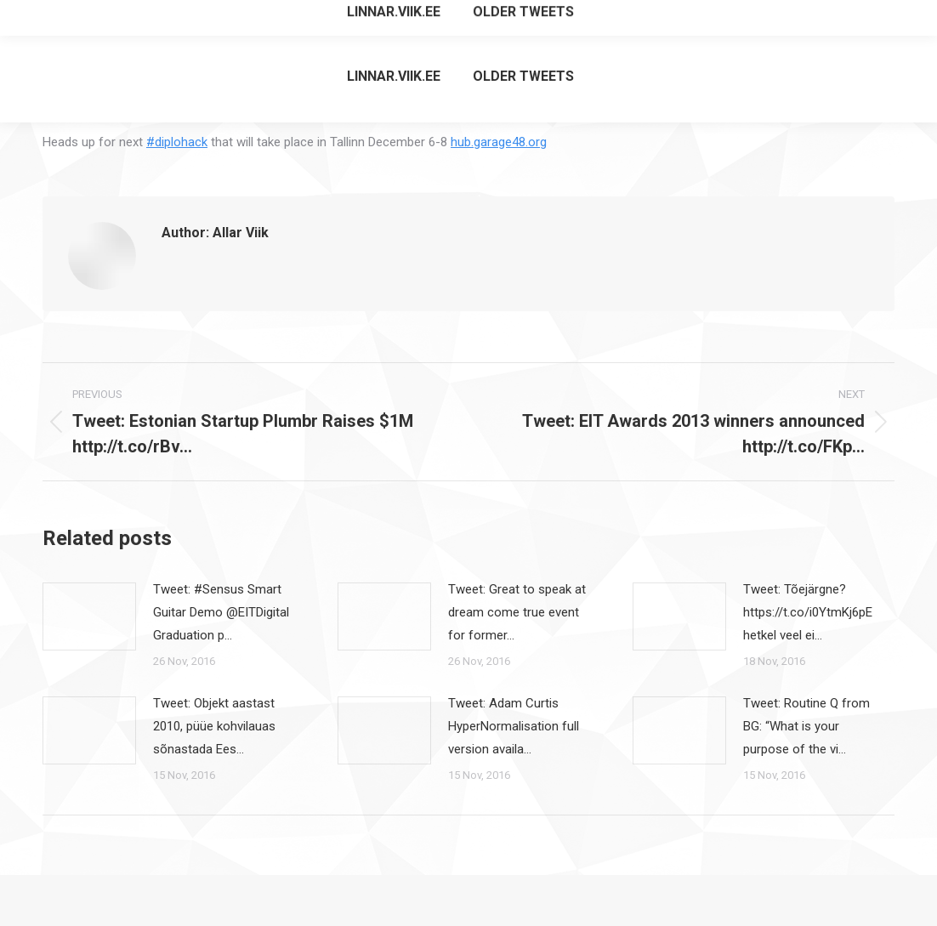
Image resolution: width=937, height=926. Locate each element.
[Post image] (89, 616)
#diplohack (176, 142)
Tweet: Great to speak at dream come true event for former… (517, 612)
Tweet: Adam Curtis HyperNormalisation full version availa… (513, 726)
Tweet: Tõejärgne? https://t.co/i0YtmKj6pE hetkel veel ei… (807, 612)
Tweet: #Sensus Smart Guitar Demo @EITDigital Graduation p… (221, 612)
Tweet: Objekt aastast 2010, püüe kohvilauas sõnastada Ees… (214, 726)
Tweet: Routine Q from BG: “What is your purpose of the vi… (806, 726)
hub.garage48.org (499, 142)
